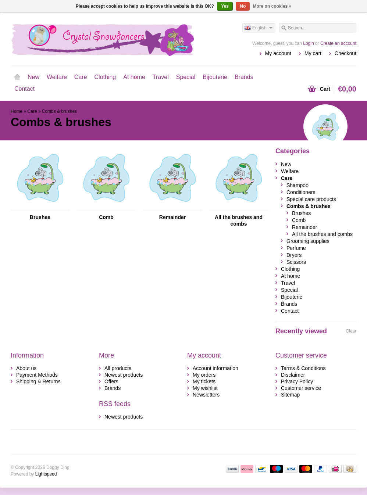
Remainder (172, 217)
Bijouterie (215, 77)
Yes (225, 6)
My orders (204, 375)
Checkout (345, 53)
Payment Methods (37, 375)
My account (278, 53)
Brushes (40, 217)
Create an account (338, 43)
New (33, 77)
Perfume (296, 248)
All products (117, 368)
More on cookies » (272, 6)
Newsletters (206, 395)
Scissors (296, 262)
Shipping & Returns (38, 381)
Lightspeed (46, 474)
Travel (161, 77)
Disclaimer (293, 375)
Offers (111, 381)
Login (308, 43)
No (243, 6)
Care (80, 77)
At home (134, 77)
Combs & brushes (59, 111)
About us (26, 368)
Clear (351, 331)
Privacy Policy (297, 381)
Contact (24, 89)
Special (185, 77)
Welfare (57, 77)
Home (17, 77)
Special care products (311, 199)
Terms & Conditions (303, 368)
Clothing (105, 77)
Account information (215, 368)
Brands (244, 77)
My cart (312, 53)
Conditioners (301, 192)
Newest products (123, 375)
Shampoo (297, 185)
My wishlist (205, 388)
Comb (106, 217)
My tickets (204, 381)
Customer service (301, 388)
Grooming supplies (307, 241)
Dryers (294, 255)
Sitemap (290, 395)
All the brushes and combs (239, 220)
